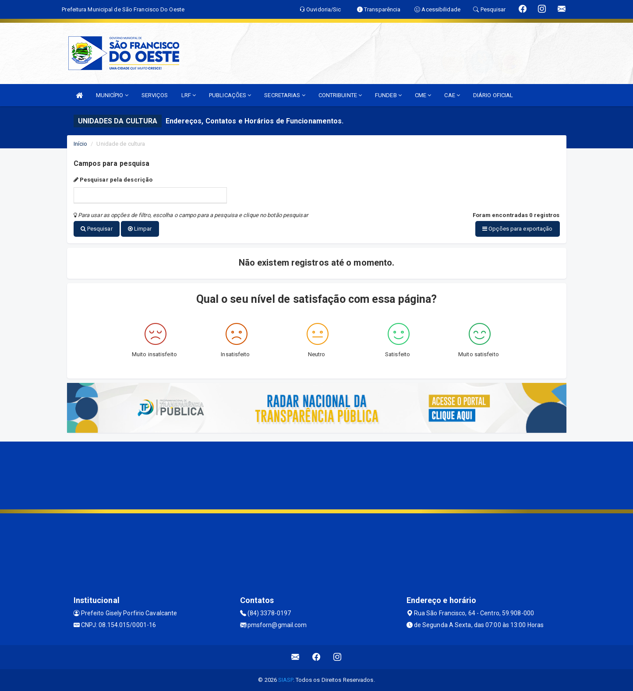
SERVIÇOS (154, 95)
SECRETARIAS (284, 95)
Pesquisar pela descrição (113, 179)
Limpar (140, 228)
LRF (188, 95)
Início (81, 143)
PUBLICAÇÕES (230, 95)
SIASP (285, 680)
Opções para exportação (517, 228)
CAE (452, 95)
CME (423, 95)
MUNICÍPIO (112, 95)
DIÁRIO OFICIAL (493, 95)
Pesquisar (97, 228)
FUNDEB (388, 95)
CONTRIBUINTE (340, 95)
